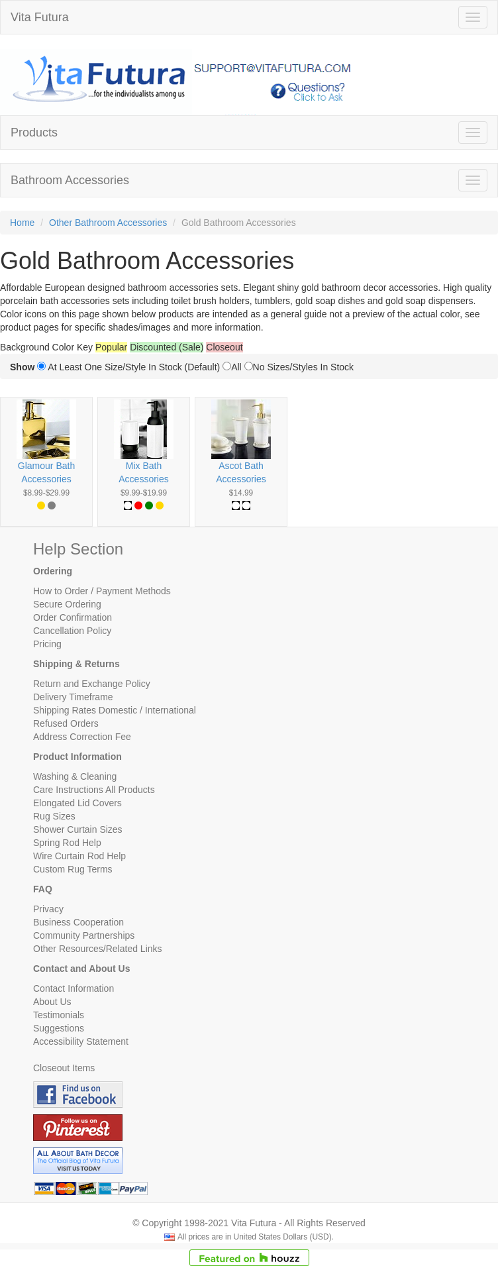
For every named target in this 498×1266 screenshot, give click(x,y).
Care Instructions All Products (94, 789)
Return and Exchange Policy (91, 683)
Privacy (48, 909)
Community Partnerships (83, 935)
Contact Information (73, 988)
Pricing (47, 644)
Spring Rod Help (67, 842)
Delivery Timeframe (73, 697)
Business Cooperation (78, 922)
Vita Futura (40, 17)
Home (22, 222)
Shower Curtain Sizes (78, 829)
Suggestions (58, 1028)
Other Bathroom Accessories (108, 222)
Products (34, 132)
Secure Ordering (67, 604)
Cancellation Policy (72, 630)
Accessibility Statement (80, 1041)
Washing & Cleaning (75, 776)
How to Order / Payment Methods (102, 591)
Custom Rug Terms (73, 869)
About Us (52, 1001)
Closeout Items (64, 1068)
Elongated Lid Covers (77, 803)
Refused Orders (66, 723)
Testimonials (58, 1015)
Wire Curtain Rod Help (79, 856)
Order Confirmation (72, 617)
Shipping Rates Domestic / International (114, 710)
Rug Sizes (54, 816)
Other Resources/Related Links (97, 948)
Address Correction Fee (82, 736)
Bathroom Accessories (70, 180)
